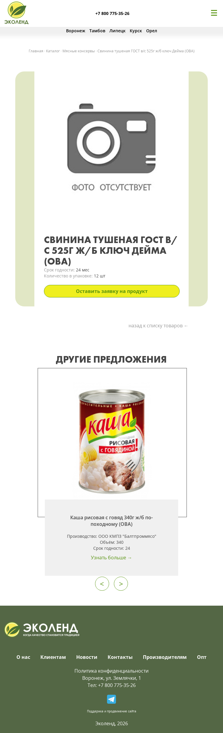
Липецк (117, 30)
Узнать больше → (111, 557)
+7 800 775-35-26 (112, 13)
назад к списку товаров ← (159, 325)
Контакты (120, 657)
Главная (36, 51)
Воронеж (75, 30)
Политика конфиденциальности (111, 671)
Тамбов (97, 30)
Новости (86, 657)
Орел (151, 30)
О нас (23, 657)
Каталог (53, 51)
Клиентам (53, 657)
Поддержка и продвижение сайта (111, 711)
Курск (136, 30)
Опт (202, 657)
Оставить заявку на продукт (112, 291)
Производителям (165, 657)
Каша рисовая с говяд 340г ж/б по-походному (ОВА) (111, 520)
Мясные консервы (78, 51)
